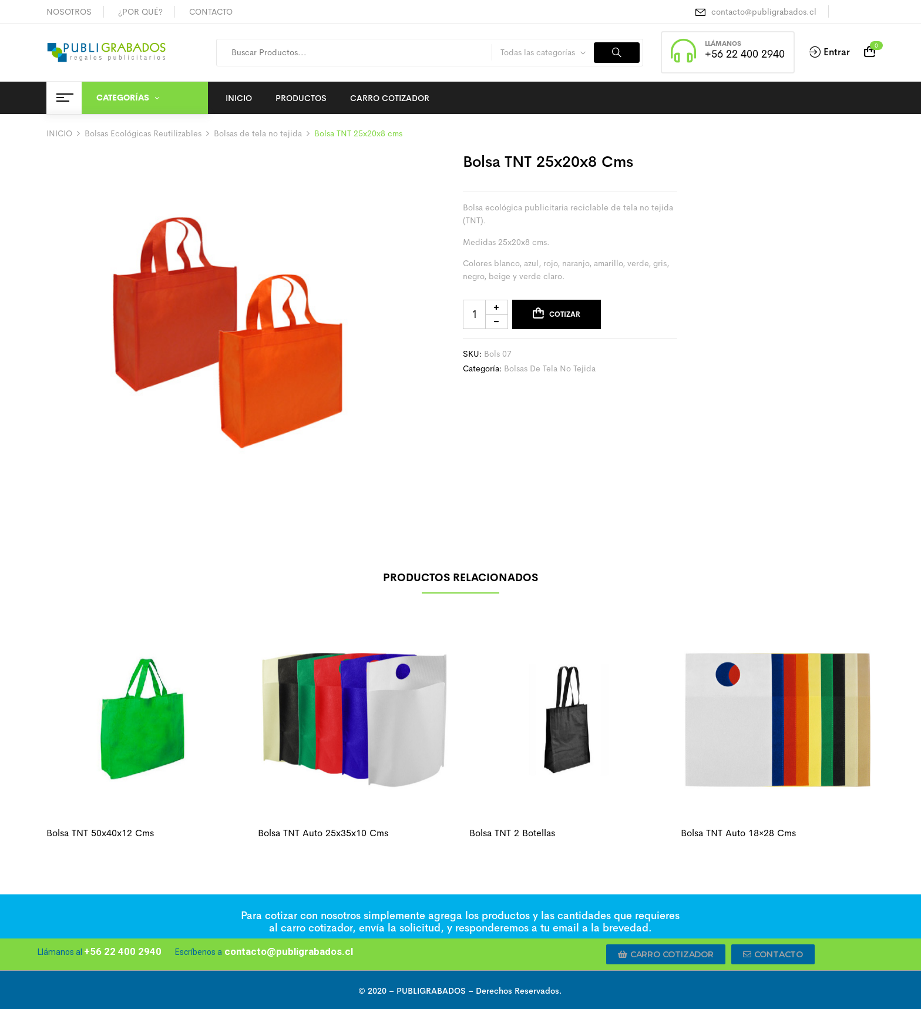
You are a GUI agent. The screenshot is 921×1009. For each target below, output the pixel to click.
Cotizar (564, 314)
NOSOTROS (69, 11)
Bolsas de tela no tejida (258, 133)
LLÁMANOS (723, 43)
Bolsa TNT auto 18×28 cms (738, 833)
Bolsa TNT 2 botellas (512, 833)
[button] (665, 954)
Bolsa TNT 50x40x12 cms (100, 833)
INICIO (59, 133)
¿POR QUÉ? (140, 11)
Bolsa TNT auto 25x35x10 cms (323, 833)
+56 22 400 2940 (745, 54)
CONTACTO (211, 11)
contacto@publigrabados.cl (763, 11)
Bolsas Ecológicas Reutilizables (143, 133)
